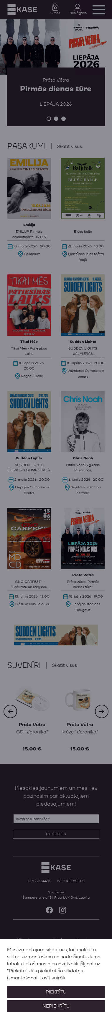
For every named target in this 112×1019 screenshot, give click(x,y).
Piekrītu (56, 992)
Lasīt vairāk (52, 978)
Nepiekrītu (56, 1006)
